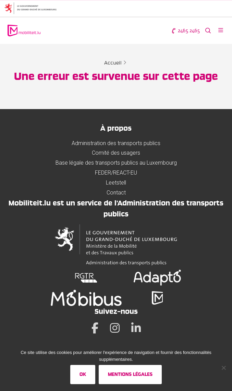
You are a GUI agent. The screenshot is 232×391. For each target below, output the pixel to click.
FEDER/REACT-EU (116, 172)
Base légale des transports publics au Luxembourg (116, 162)
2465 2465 (185, 31)
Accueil (113, 63)
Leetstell (116, 182)
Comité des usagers (116, 153)
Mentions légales (130, 374)
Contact (116, 192)
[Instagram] (114, 328)
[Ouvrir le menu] (220, 30)
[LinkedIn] (136, 328)
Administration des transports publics (116, 143)
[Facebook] (95, 328)
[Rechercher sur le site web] (208, 30)
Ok (83, 374)
